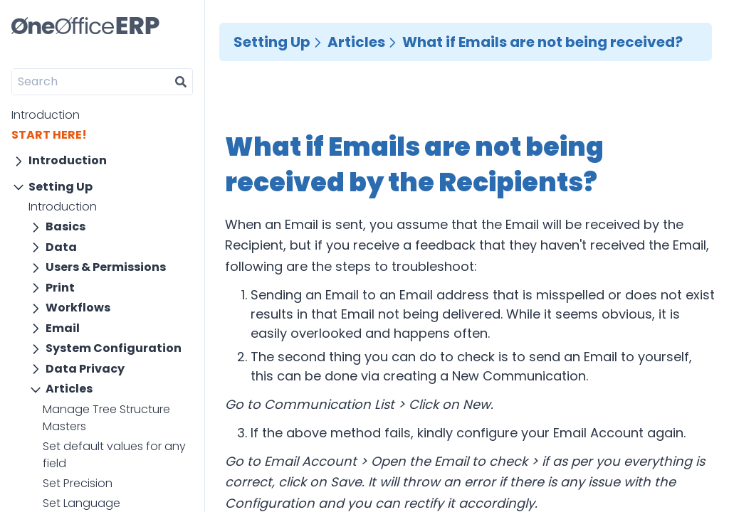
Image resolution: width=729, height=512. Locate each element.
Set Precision (77, 483)
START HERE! (49, 135)
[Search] (90, 82)
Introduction (45, 115)
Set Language (81, 503)
